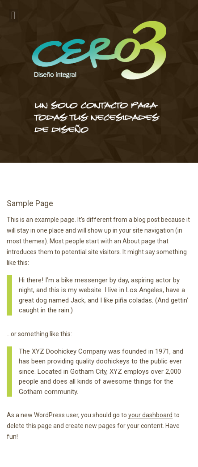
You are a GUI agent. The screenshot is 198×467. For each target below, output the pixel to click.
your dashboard (150, 415)
